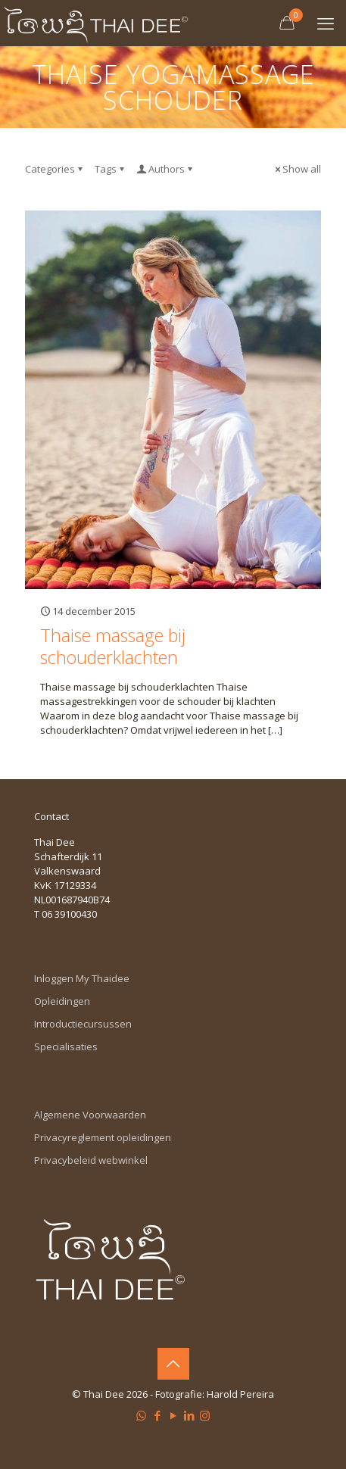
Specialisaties (66, 1046)
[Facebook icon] (157, 1415)
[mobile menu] (325, 23)
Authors (165, 169)
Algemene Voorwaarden (90, 1114)
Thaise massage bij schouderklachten (112, 646)
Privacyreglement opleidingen (102, 1137)
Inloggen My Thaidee (81, 978)
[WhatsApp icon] (141, 1415)
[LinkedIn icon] (189, 1415)
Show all (297, 169)
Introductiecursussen (83, 1024)
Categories (55, 169)
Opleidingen (62, 1001)
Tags (110, 169)
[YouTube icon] (173, 1415)
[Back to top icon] (173, 1364)
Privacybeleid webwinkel (91, 1160)
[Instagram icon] (204, 1415)
